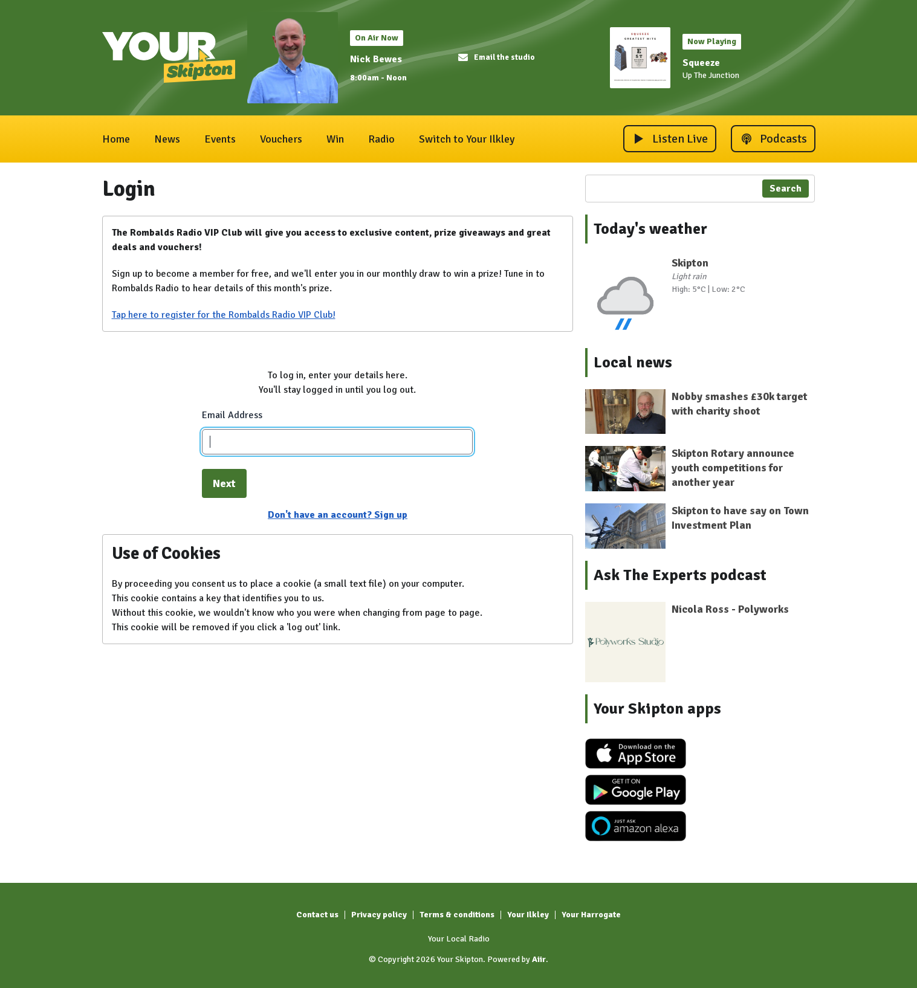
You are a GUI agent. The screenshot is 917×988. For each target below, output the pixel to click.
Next (224, 483)
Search (786, 188)
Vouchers (281, 139)
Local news (633, 362)
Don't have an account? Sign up (337, 515)
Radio (381, 139)
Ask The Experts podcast (680, 575)
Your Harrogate (591, 914)
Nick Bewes (376, 59)
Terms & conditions (457, 914)
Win (335, 139)
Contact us (317, 914)
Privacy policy (379, 914)
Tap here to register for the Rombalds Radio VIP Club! (223, 315)
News (167, 139)
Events (220, 139)
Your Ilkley (528, 914)
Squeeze (701, 63)
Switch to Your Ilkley (466, 139)
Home (116, 139)
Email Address (232, 415)
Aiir (539, 959)
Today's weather (650, 229)
